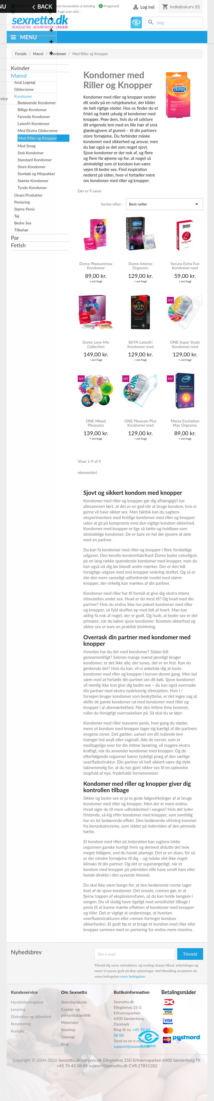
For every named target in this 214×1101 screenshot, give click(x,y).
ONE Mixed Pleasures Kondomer (96, 423)
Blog (65, 1044)
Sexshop (68, 1029)
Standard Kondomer (35, 159)
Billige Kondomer (32, 109)
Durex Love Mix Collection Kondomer (96, 344)
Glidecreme (24, 89)
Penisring (22, 202)
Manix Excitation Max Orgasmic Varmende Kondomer (185, 423)
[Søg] (174, 22)
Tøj (16, 216)
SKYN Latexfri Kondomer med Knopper (140, 344)
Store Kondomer (31, 166)
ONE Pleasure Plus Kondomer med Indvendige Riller (141, 423)
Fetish (18, 245)
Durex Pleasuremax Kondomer (96, 265)
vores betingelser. (133, 976)
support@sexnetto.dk (132, 1046)
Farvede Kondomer (34, 116)
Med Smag (27, 145)
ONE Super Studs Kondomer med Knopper (185, 344)
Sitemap (68, 1036)
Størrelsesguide (74, 1002)
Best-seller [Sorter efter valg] (164, 204)
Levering (18, 1009)
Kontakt (18, 1031)
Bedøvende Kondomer (37, 102)
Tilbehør (21, 229)
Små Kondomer (31, 152)
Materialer (70, 1022)
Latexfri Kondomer (34, 123)
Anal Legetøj (24, 82)
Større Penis (24, 209)
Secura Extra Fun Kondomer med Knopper (185, 266)
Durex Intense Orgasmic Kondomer (140, 266)
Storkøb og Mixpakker (36, 173)
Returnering (21, 1023)
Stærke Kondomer (33, 180)
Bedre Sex (22, 223)
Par (15, 237)
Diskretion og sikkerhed (31, 1016)
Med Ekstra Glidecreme (37, 130)
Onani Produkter (28, 195)
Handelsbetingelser (27, 1002)
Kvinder (20, 68)
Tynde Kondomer (32, 187)
